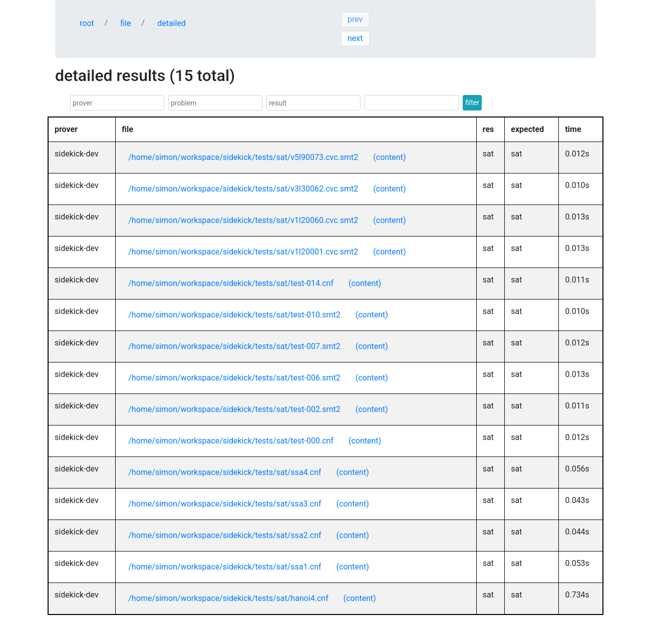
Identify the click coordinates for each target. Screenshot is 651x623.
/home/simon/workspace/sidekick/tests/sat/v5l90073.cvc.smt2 (243, 157)
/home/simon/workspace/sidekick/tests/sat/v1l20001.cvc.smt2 (243, 251)
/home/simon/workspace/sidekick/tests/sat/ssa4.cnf (224, 472)
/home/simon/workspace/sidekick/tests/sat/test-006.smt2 (234, 377)
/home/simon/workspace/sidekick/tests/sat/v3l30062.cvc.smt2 (243, 189)
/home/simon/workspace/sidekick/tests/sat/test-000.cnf (231, 441)
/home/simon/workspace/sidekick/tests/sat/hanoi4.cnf (228, 598)
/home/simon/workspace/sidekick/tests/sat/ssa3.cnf (224, 503)
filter (472, 102)
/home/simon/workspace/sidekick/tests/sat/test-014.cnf (231, 283)
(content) (389, 157)
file (125, 23)
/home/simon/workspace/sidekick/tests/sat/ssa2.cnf (224, 535)
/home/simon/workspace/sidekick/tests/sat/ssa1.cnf (224, 567)
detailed (171, 23)
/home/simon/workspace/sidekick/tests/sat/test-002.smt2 (234, 409)
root (87, 23)
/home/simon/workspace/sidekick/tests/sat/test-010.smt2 (234, 315)
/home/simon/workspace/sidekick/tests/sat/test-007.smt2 (234, 346)
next (355, 38)
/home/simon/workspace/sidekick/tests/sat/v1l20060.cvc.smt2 (243, 220)
